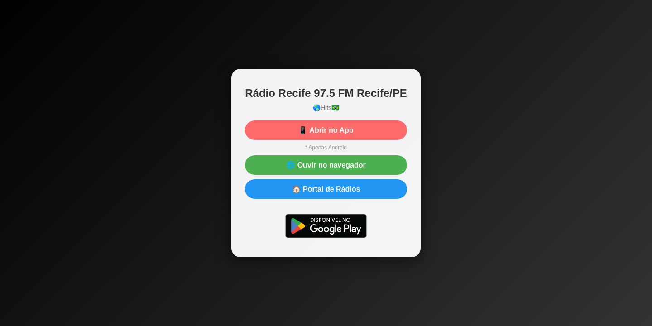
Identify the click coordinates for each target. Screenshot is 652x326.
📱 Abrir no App (325, 130)
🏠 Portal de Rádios (326, 189)
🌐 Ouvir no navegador (326, 165)
